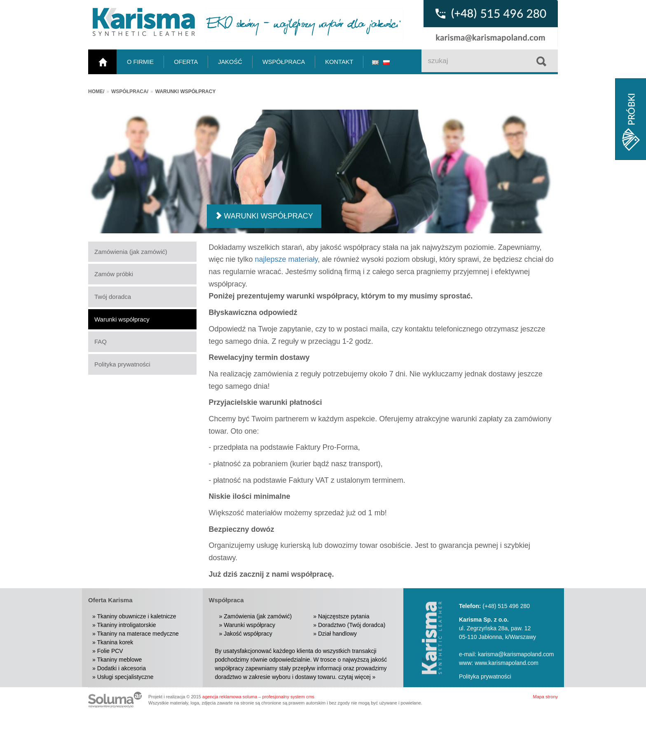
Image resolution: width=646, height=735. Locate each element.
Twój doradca (112, 296)
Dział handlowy (337, 633)
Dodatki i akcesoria (121, 668)
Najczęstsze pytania (344, 616)
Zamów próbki (113, 273)
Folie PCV (110, 651)
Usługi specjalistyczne (125, 677)
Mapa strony (545, 696)
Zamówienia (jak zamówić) (130, 251)
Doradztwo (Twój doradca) (351, 625)
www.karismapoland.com (506, 663)
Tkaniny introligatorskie (126, 625)
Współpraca (129, 91)
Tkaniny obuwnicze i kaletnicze (136, 616)
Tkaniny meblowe (119, 659)
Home (95, 91)
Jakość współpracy (248, 633)
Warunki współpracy (122, 319)
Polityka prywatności (122, 364)
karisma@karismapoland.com (516, 654)
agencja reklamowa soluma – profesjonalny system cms (258, 696)
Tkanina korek (115, 642)
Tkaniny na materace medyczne (137, 633)
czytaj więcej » (356, 677)
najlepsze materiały (286, 259)
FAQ (100, 341)
